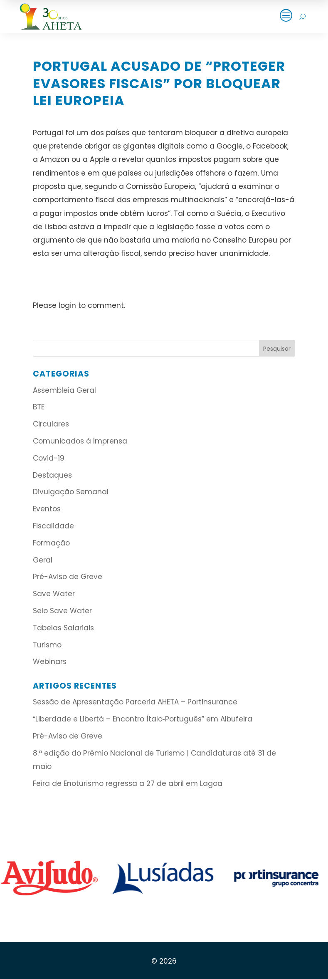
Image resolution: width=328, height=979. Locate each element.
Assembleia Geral (64, 390)
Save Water (54, 594)
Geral (42, 560)
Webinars (50, 662)
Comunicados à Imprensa (80, 441)
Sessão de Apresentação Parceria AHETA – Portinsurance (135, 702)
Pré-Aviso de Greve (67, 577)
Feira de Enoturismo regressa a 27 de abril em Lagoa (127, 783)
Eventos (47, 509)
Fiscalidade (53, 526)
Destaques (52, 475)
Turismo (47, 645)
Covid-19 (48, 458)
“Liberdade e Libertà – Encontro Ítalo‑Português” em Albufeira (143, 719)
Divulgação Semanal (71, 492)
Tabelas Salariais (63, 628)
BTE (38, 407)
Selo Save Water (62, 611)
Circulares (51, 424)
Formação (51, 543)
